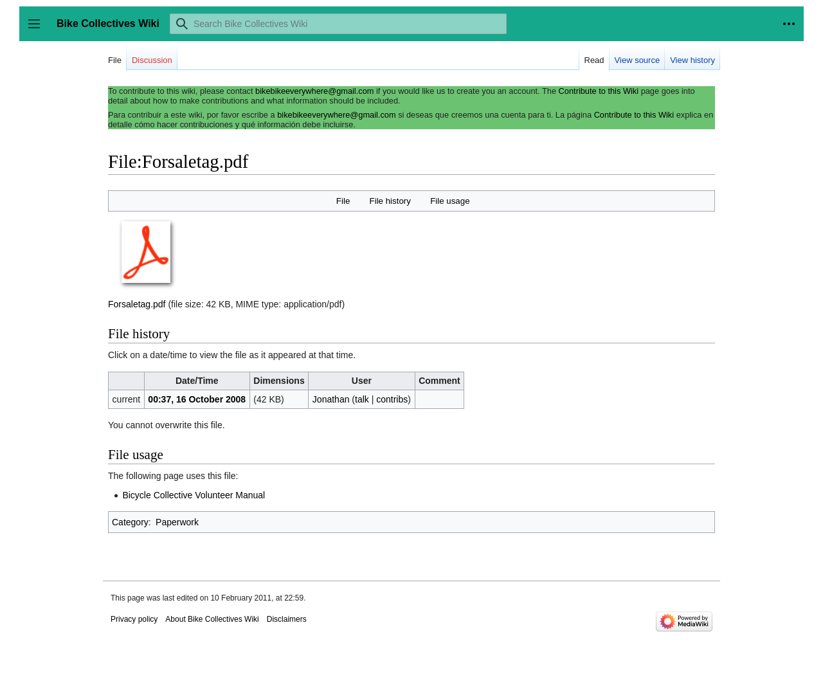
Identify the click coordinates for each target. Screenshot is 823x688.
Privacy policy (134, 619)
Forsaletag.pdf (137, 304)
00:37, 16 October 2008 (197, 399)
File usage (449, 201)
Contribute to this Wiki (598, 91)
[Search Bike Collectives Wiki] (338, 24)
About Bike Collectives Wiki (211, 619)
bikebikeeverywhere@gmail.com (314, 91)
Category (130, 522)
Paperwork (177, 522)
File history (390, 201)
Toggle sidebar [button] (38, 29)
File (343, 201)
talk (362, 399)
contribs (392, 399)
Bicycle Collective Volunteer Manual (193, 495)
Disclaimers (287, 619)
